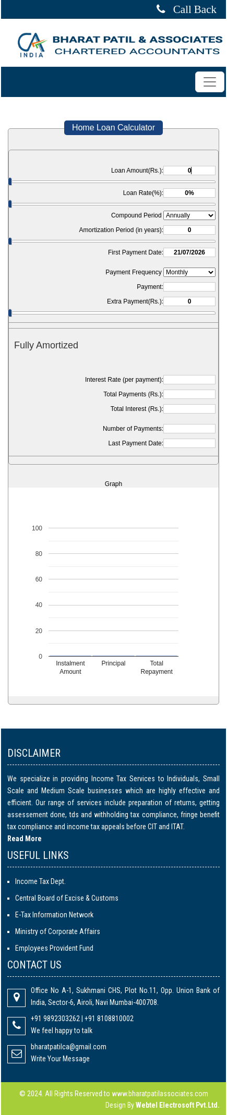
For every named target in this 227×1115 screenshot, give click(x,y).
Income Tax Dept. (40, 881)
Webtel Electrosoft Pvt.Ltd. (178, 1105)
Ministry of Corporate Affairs (57, 931)
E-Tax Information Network (54, 915)
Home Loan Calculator (113, 127)
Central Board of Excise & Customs (66, 898)
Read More (24, 838)
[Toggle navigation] (209, 81)
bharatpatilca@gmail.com (68, 1047)
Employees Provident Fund (54, 948)
